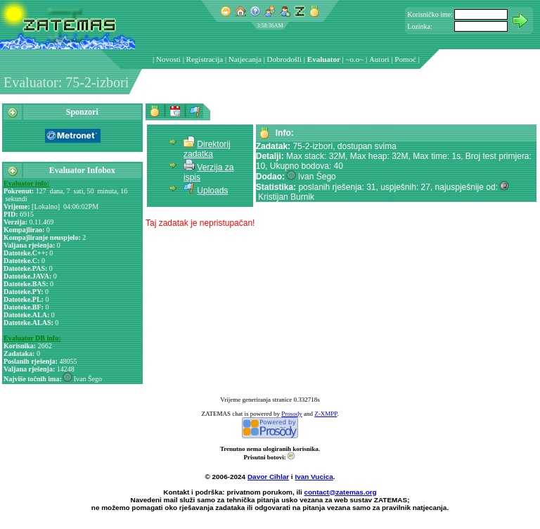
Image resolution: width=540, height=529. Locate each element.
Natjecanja (245, 59)
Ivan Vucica (314, 476)
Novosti (168, 59)
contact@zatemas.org (340, 492)
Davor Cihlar (268, 476)
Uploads (212, 191)
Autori (379, 59)
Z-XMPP (325, 413)
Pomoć (405, 59)
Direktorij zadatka (207, 149)
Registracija (205, 59)
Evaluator (323, 59)
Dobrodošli (284, 59)
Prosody (291, 413)
